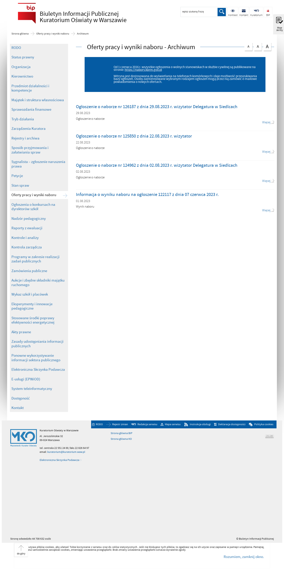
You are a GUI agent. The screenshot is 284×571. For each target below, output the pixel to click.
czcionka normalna (248, 46)
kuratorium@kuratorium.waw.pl (66, 452)
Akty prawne (21, 332)
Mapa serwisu (173, 424)
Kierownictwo (22, 76)
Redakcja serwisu (147, 424)
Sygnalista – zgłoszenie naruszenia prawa (38, 164)
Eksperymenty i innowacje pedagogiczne (31, 306)
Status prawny (22, 57)
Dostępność (20, 398)
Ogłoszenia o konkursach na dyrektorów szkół (33, 207)
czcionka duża (267, 46)
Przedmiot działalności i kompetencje (30, 88)
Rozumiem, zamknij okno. (244, 556)
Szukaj (222, 12)
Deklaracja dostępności (231, 424)
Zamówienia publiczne (29, 271)
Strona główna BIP (121, 433)
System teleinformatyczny (31, 388)
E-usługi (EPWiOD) (25, 379)
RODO (16, 47)
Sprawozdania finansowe (31, 109)
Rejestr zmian (120, 424)
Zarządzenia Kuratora (28, 128)
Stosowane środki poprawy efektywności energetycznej (32, 320)
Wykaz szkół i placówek (29, 294)
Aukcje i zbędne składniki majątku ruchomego (37, 282)
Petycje (17, 175)
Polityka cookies (263, 424)
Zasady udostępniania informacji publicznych (37, 343)
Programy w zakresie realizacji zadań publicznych (35, 259)
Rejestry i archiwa (25, 138)
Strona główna (20, 33)
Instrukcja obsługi (200, 424)
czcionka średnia (258, 46)
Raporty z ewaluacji (26, 228)
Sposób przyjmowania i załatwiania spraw (30, 150)
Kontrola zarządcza (26, 247)
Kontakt (17, 407)
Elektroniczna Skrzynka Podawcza (38, 369)
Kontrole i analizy (25, 237)
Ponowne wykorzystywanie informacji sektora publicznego (35, 357)
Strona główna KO (121, 439)
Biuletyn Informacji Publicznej (71, 17)
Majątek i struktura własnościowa (37, 100)
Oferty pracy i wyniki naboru (52, 33)
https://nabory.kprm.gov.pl (143, 70)
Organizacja (21, 67)
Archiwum (83, 33)
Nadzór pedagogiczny (28, 218)
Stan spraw (20, 185)
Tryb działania (22, 119)
